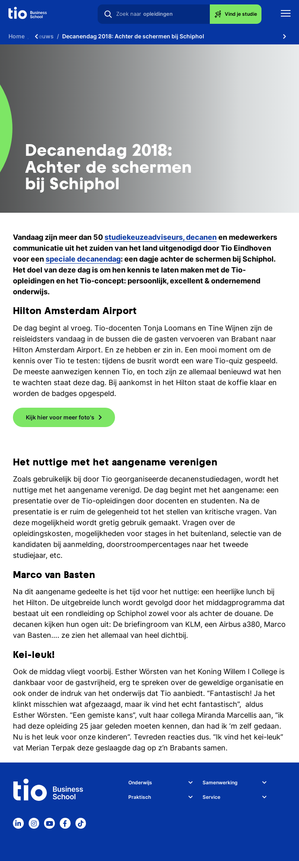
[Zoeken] (108, 14)
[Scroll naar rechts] (284, 36)
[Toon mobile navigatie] (286, 14)
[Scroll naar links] (36, 36)
